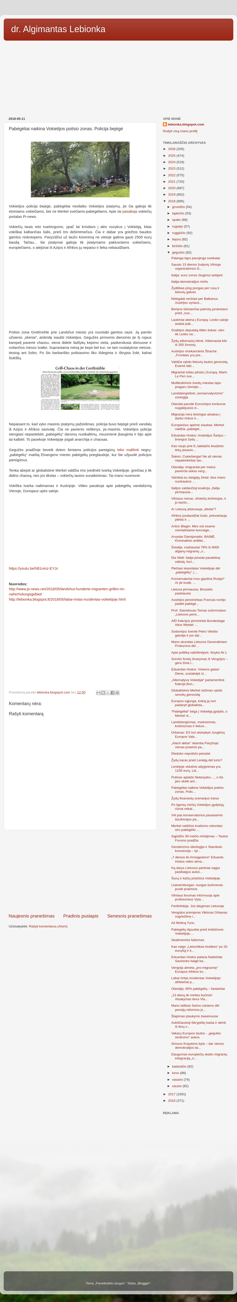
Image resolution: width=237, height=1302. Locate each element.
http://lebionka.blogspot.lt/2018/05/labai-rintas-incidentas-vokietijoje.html (67, 599)
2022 (172, 175)
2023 (172, 168)
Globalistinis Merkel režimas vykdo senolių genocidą (196, 692)
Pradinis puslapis (81, 916)
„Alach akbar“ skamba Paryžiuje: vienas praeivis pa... (195, 745)
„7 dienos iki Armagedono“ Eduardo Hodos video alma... (197, 859)
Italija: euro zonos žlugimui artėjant (197, 275)
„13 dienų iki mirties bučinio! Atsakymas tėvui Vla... (192, 997)
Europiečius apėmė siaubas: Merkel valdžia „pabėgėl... (197, 427)
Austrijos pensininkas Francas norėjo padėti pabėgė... (198, 602)
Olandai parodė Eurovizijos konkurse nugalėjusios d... (198, 406)
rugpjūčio (179, 233)
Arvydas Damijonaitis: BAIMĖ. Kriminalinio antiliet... (193, 538)
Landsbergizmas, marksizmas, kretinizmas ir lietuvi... (193, 724)
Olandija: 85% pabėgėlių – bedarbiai (198, 989)
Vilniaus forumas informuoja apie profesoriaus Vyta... (195, 897)
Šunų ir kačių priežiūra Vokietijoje (195, 878)
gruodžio (179, 207)
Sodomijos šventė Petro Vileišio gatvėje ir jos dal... (194, 633)
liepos (177, 239)
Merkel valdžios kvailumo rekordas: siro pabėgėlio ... (197, 828)
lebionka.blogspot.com (186, 124)
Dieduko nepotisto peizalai (190, 753)
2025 (172, 155)
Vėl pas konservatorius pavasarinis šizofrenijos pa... (197, 817)
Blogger (143, 1283)
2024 (172, 162)
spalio (177, 220)
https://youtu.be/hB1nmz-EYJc (33, 568)
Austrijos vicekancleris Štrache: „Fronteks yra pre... (194, 353)
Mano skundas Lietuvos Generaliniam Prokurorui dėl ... (199, 644)
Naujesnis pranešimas (32, 916)
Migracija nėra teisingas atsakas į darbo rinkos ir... (195, 416)
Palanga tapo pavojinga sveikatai (195, 258)
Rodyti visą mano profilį (180, 131)
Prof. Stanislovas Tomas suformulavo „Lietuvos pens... (198, 612)
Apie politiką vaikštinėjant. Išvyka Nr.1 (199, 652)
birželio (178, 246)
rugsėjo (178, 226)
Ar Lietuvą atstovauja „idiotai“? (193, 509)
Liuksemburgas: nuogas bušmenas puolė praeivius (197, 887)
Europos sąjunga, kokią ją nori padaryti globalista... (193, 703)
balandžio (179, 1066)
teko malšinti (128, 450)
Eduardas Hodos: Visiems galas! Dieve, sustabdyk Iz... (195, 671)
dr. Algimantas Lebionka (58, 29)
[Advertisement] (118, 77)
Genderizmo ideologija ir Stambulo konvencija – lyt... (196, 849)
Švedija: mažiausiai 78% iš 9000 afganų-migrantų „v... (195, 549)
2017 (172, 1094)
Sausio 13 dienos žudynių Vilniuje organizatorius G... (196, 266)
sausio (177, 1086)
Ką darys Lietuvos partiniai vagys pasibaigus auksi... (195, 870)
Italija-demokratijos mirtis (189, 281)
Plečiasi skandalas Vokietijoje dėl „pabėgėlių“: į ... (195, 570)
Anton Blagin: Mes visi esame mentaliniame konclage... (193, 528)
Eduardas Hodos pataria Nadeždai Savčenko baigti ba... (196, 959)
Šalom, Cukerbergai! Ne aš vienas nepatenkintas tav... (196, 458)
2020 (172, 188)
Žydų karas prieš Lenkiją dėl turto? (196, 760)
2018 (172, 201)
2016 (172, 1100)
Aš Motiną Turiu (183, 923)
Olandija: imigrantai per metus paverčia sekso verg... (193, 469)
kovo (176, 1073)
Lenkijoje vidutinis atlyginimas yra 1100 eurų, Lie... (196, 768)
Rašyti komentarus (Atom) (48, 926)
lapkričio (178, 213)
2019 (172, 194)
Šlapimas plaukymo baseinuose (194, 1016)
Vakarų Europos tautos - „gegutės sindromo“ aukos (196, 1035)
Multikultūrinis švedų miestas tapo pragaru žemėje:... (196, 385)
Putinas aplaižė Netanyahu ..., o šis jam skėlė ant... (197, 779)
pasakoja (129, 211)
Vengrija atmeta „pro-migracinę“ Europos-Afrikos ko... (194, 969)
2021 (172, 181)
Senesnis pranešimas (129, 916)
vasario (178, 1079)
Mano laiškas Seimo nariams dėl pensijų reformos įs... (195, 1007)
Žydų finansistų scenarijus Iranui (195, 798)
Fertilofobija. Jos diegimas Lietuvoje (197, 906)
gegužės (179, 252)
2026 (172, 149)
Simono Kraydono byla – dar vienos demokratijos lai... (197, 1045)
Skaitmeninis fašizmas (187, 940)
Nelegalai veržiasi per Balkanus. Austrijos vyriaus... (195, 301)
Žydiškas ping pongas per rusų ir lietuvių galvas (195, 290)
